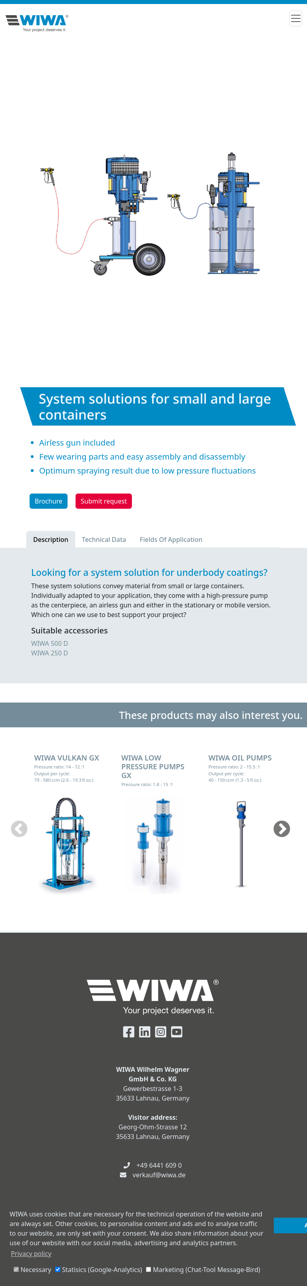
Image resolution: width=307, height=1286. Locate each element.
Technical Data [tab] (104, 539)
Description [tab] (50, 539)
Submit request (104, 501)
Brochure (48, 501)
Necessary (32, 1269)
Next (282, 830)
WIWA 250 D (49, 653)
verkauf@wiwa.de (159, 1175)
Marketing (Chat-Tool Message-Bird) (203, 1269)
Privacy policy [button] (31, 1253)
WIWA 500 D (49, 643)
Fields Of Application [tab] (171, 539)
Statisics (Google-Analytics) (98, 1269)
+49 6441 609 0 (158, 1165)
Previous (19, 830)
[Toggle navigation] (295, 18)
